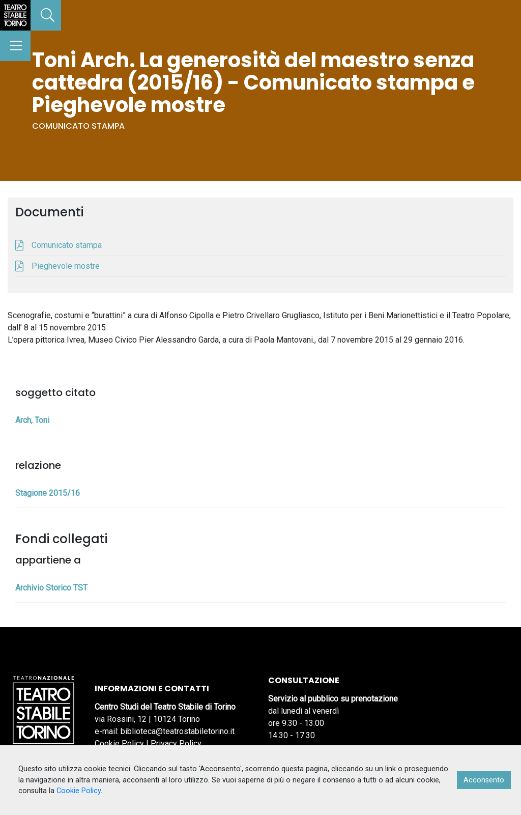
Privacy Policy (176, 743)
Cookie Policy (119, 743)
